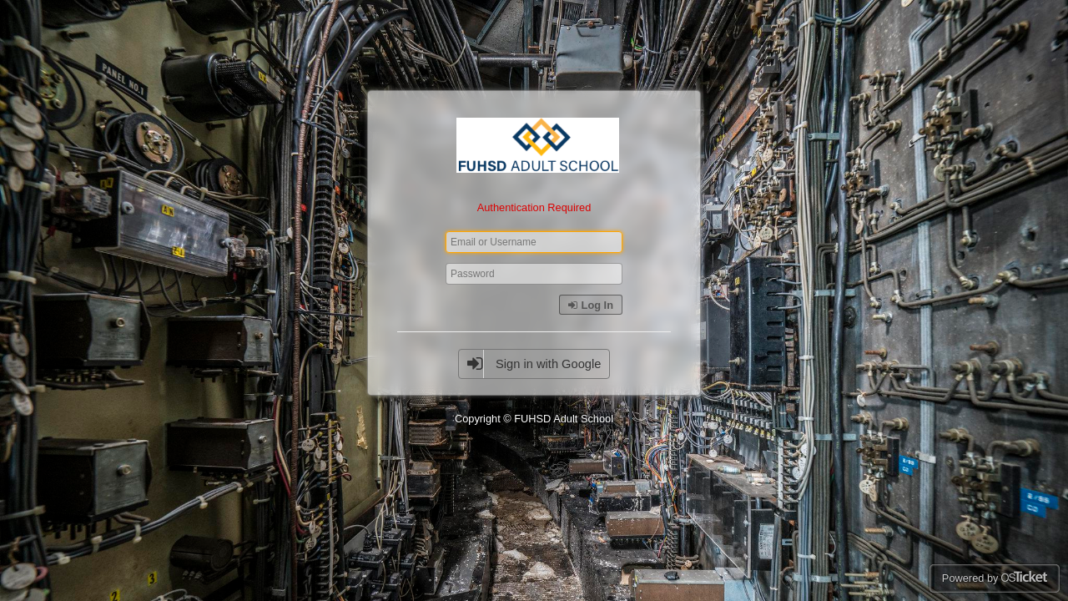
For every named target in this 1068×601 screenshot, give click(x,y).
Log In (590, 305)
